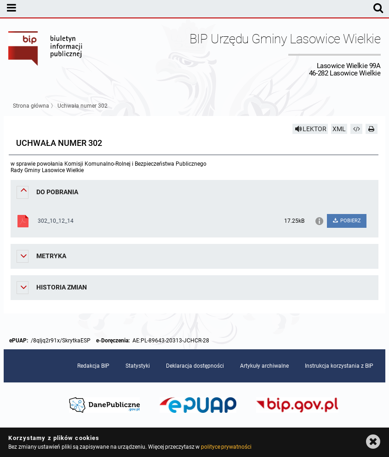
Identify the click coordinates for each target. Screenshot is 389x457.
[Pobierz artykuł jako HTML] (356, 129)
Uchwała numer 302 (82, 106)
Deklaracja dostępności (195, 366)
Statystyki (138, 366)
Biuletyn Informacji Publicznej (45, 54)
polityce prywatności (226, 447)
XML (339, 129)
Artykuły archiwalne (264, 366)
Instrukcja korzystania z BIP (339, 366)
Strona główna (31, 106)
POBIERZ (346, 221)
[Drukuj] (372, 129)
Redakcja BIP (93, 366)
